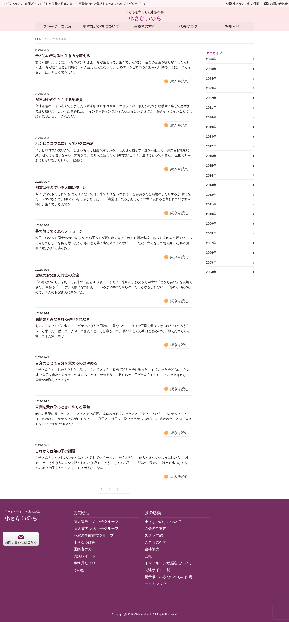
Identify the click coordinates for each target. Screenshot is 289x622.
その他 (79, 570)
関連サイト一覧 (157, 570)
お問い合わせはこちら (21, 539)
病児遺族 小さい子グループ (96, 522)
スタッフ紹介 (155, 535)
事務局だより (84, 563)
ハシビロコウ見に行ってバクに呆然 (64, 143)
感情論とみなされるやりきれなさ (62, 319)
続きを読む (179, 81)
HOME (39, 39)
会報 (148, 556)
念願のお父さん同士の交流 (57, 275)
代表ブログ (188, 26)
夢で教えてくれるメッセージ (59, 231)
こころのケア (155, 542)
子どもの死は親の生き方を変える (62, 56)
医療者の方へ (145, 26)
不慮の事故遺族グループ (94, 535)
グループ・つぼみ (57, 26)
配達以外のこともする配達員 (59, 100)
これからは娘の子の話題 (55, 451)
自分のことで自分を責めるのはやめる (66, 363)
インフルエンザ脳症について (168, 563)
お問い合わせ (275, 3)
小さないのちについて (101, 26)
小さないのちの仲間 (242, 3)
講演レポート (84, 556)
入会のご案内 (155, 528)
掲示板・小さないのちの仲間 (168, 577)
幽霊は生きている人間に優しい (60, 187)
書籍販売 (152, 549)
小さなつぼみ (84, 542)
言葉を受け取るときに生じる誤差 (62, 407)
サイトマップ (155, 584)
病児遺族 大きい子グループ (96, 528)
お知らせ (232, 26)
